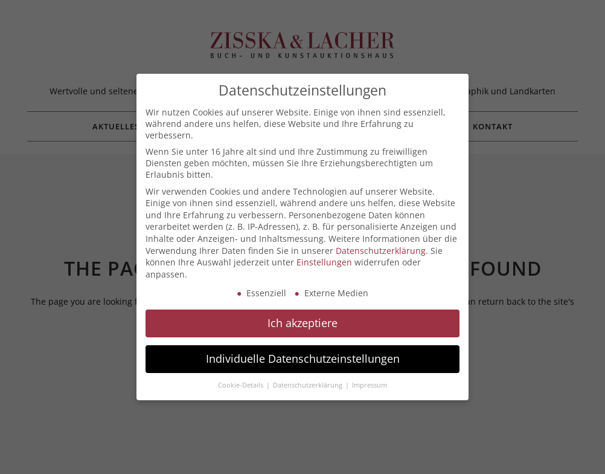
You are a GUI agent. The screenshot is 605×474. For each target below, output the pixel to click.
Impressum (369, 385)
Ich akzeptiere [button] (302, 323)
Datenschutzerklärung (381, 250)
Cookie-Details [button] (241, 385)
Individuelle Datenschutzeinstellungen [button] (303, 358)
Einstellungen (324, 262)
